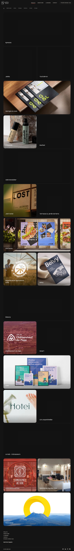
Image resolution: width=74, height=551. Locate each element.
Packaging (20, 8)
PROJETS (5, 532)
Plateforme (25, 8)
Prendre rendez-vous (8, 538)
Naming (15, 8)
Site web (31, 8)
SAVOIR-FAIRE (6, 533)
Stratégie (35, 8)
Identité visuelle (9, 8)
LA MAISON (5, 535)
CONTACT (5, 537)
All (3, 8)
